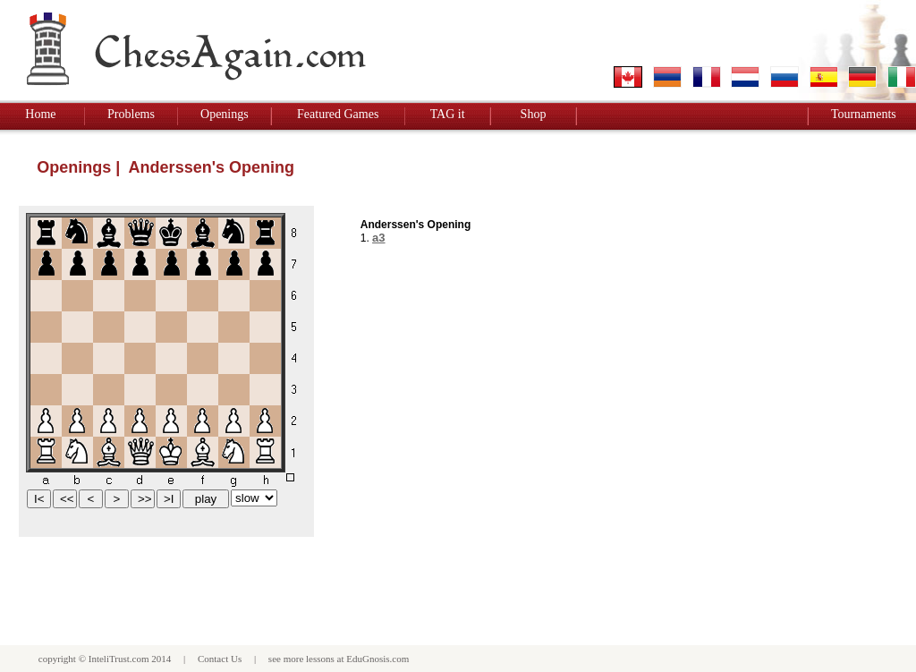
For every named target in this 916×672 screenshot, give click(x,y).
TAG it (447, 114)
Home (40, 114)
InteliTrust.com (119, 658)
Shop (534, 114)
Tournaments (863, 114)
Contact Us (220, 658)
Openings (224, 114)
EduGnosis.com (377, 658)
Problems (131, 114)
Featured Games (337, 114)
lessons (320, 658)
